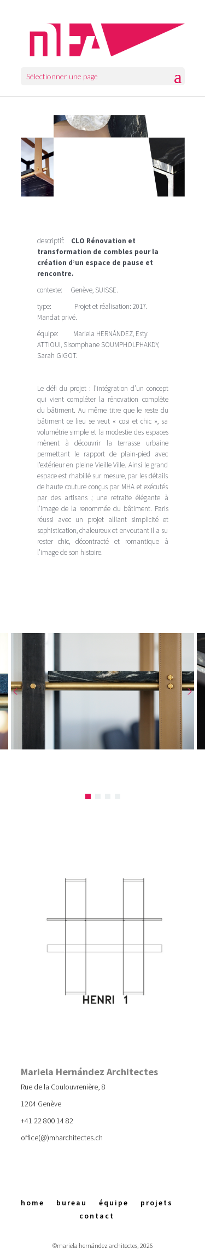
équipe (113, 1203)
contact (96, 1216)
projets (156, 1203)
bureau (71, 1203)
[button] (15, 691)
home (32, 1203)
